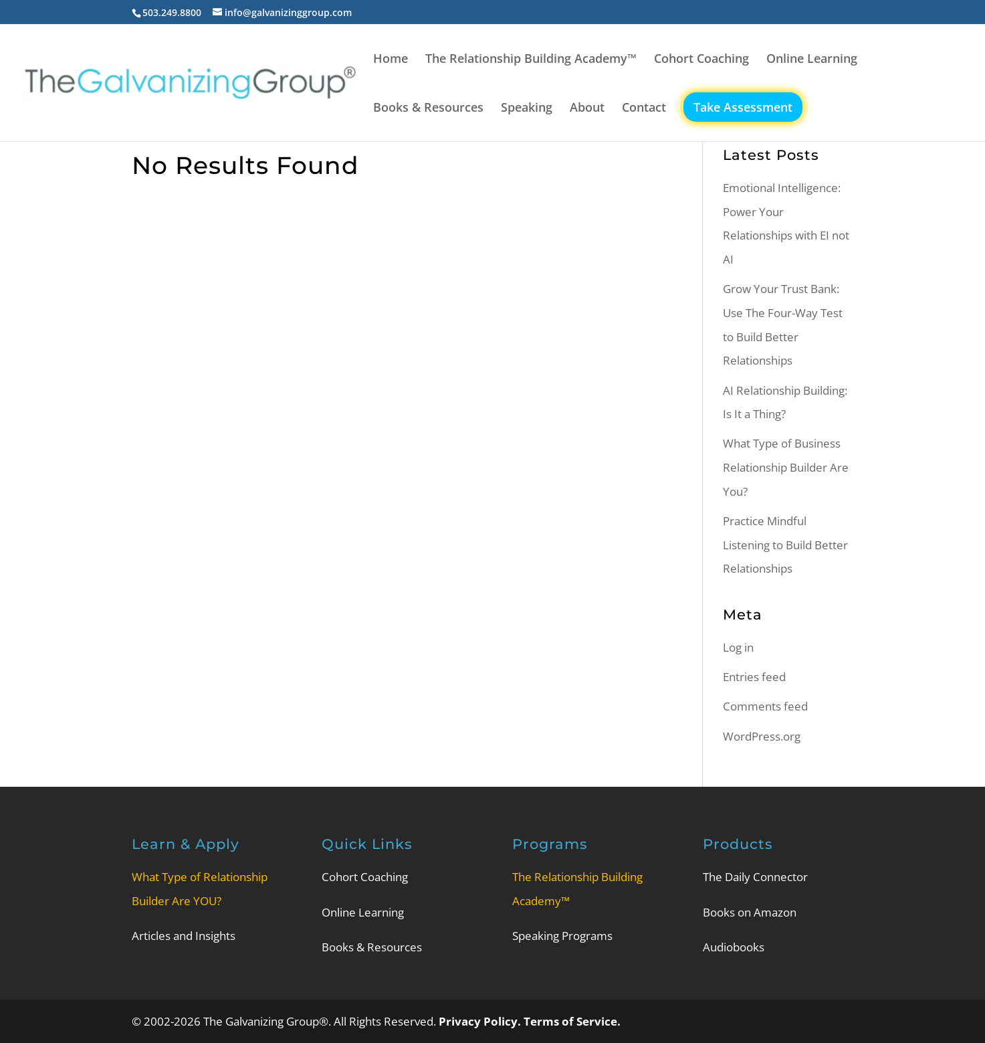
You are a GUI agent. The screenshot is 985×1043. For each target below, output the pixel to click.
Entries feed (754, 676)
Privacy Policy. (481, 1021)
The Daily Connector (755, 876)
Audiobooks (733, 947)
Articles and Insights (183, 935)
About (587, 108)
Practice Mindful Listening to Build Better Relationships (785, 544)
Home (390, 60)
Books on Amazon (749, 912)
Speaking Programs (562, 935)
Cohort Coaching (701, 60)
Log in (738, 647)
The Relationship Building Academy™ (531, 60)
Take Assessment (742, 107)
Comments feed (765, 706)
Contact (644, 108)
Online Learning (811, 60)
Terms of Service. (572, 1021)
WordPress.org (761, 736)
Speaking (526, 108)
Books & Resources (428, 108)
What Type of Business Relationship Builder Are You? (786, 467)
